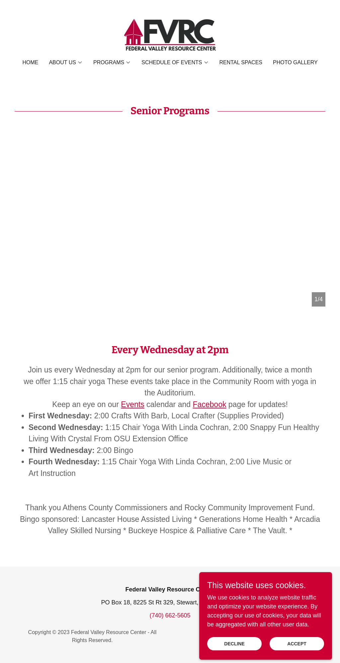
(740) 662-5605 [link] (169, 615)
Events (132, 404)
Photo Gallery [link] (295, 62)
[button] (66, 63)
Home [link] (30, 62)
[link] (170, 34)
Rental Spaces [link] (241, 62)
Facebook (209, 404)
